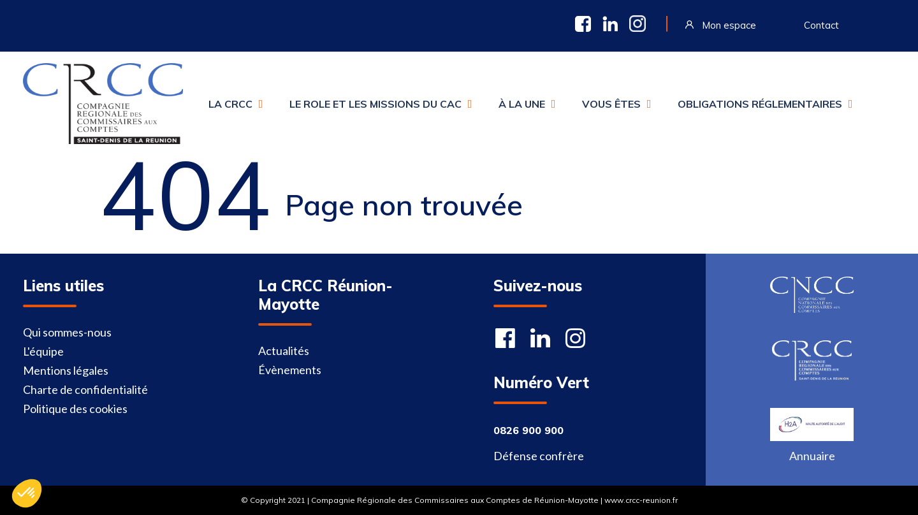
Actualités (283, 351)
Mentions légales (65, 370)
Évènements (289, 370)
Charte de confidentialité (85, 389)
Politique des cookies (75, 409)
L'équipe (43, 351)
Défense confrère (538, 456)
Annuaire (812, 456)
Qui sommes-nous (67, 332)
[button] (26, 493)
